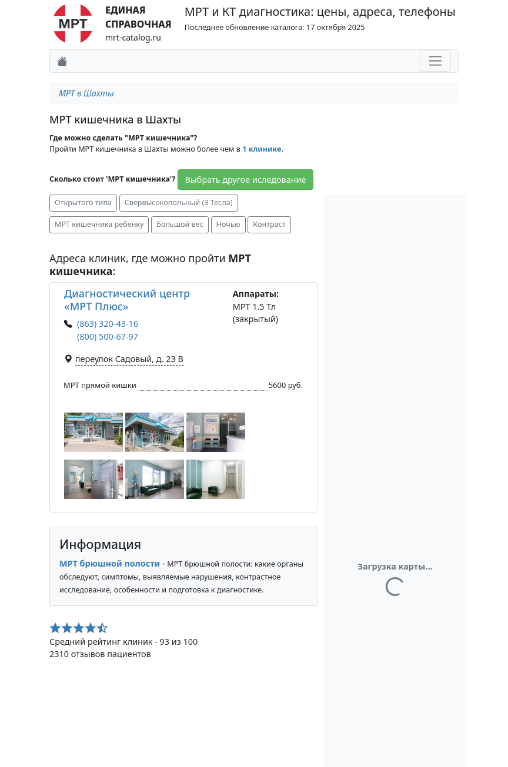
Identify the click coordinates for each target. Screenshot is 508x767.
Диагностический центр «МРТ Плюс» (127, 299)
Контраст (269, 224)
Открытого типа (83, 202)
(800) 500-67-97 (107, 336)
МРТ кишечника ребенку (99, 224)
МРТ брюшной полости (109, 563)
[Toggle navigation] (435, 61)
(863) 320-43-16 (107, 323)
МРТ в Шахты (86, 93)
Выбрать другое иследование (245, 179)
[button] (93, 432)
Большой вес (179, 224)
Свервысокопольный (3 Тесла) (179, 202)
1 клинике (261, 149)
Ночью (228, 224)
